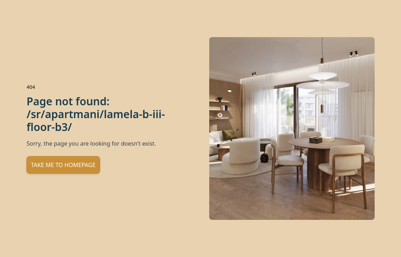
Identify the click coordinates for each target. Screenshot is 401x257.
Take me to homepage (63, 165)
